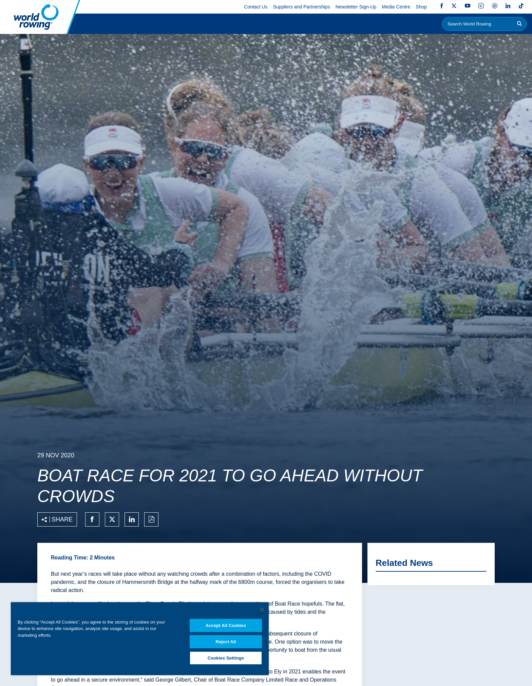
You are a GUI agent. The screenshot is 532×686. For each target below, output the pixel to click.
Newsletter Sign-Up (356, 6)
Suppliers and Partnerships (301, 6)
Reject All (225, 641)
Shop (421, 6)
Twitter (454, 5)
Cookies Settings (226, 657)
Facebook (441, 5)
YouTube (467, 5)
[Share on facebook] (92, 519)
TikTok (521, 5)
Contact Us (255, 6)
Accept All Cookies (226, 624)
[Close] (262, 609)
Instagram (481, 5)
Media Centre (396, 6)
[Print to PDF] (151, 519)
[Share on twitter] (112, 519)
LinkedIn (508, 5)
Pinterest (494, 5)
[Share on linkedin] (132, 519)
